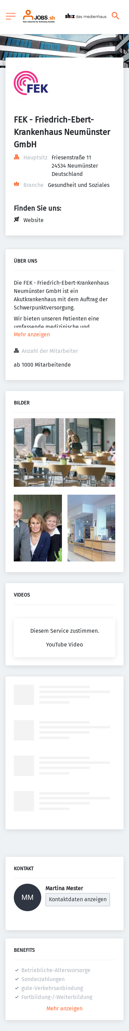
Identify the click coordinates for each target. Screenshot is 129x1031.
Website (33, 220)
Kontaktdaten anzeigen (78, 899)
